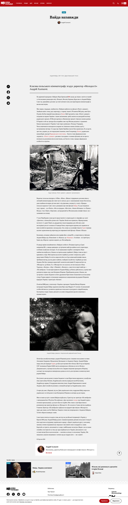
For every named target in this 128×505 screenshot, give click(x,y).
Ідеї (31, 3)
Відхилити (116, 501)
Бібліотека (51, 488)
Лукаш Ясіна (98, 472)
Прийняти (104, 501)
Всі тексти (49, 452)
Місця (36, 3)
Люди (26, 3)
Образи (49, 3)
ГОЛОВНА (19, 3)
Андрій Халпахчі (65, 22)
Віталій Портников (40, 471)
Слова (42, 3)
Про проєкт (51, 491)
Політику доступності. (25, 502)
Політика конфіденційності (56, 495)
